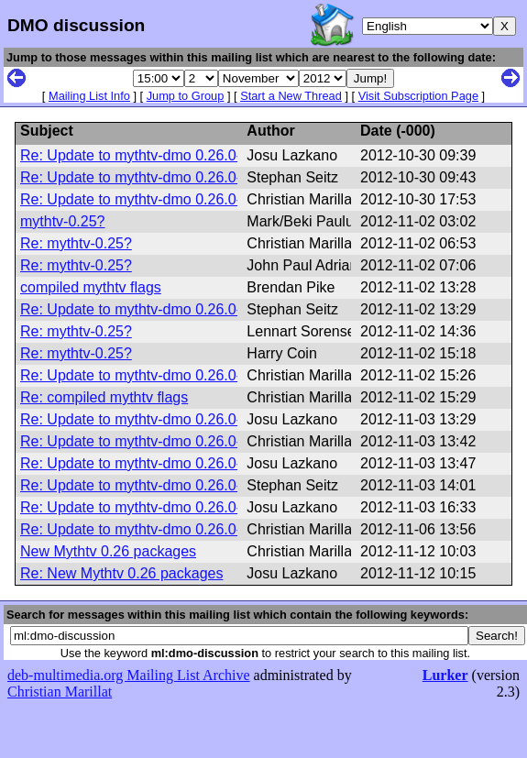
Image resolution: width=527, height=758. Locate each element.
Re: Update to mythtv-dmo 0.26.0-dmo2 (149, 155)
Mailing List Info (89, 96)
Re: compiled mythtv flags (104, 397)
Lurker (445, 675)
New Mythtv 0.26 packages (108, 551)
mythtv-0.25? (62, 221)
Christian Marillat (59, 691)
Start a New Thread (291, 96)
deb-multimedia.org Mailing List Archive (128, 675)
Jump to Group (186, 96)
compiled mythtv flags (90, 287)
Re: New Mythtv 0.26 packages (121, 573)
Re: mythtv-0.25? (76, 243)
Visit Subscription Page (418, 96)
